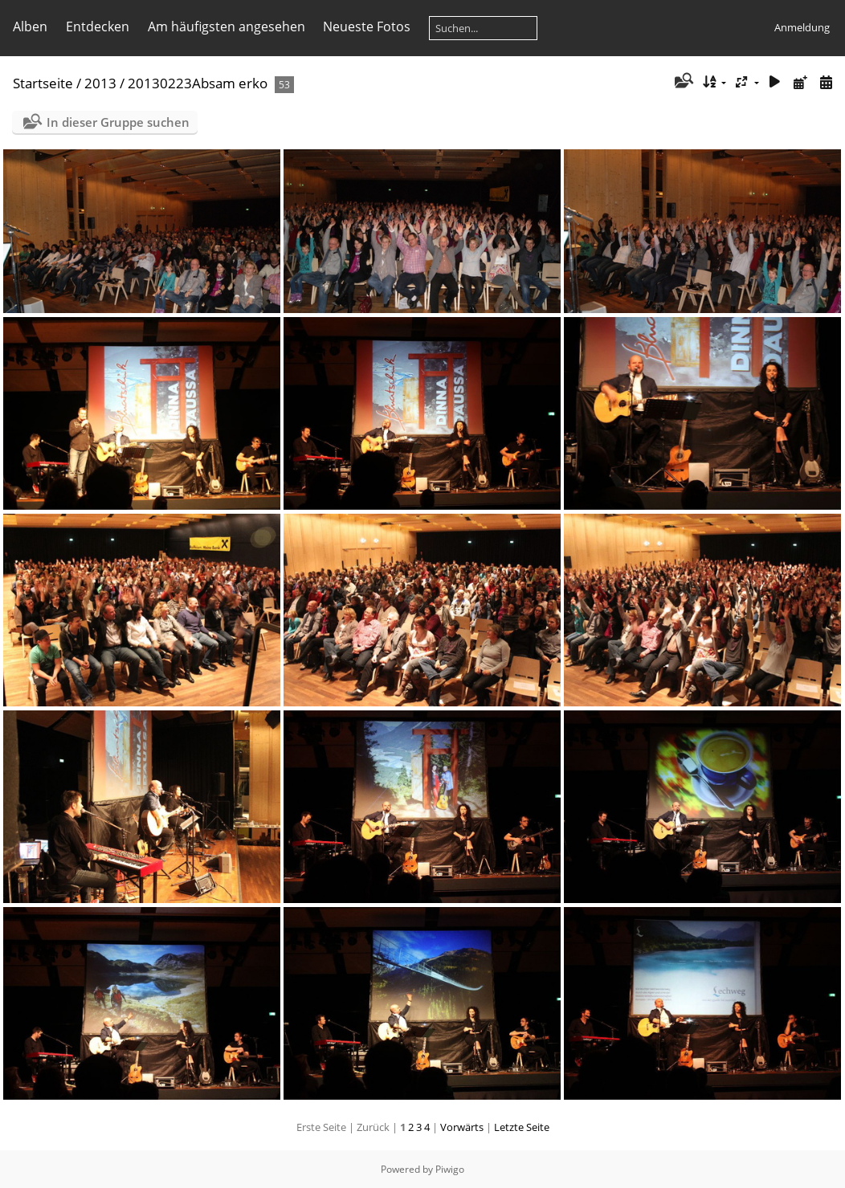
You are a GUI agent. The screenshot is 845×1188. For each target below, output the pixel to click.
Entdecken (97, 26)
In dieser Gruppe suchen (118, 122)
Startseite (43, 83)
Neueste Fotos (366, 26)
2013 (100, 83)
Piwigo (449, 1169)
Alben (30, 26)
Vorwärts (462, 1127)
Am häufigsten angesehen (226, 26)
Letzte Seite (521, 1127)
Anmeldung (802, 27)
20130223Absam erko (197, 83)
